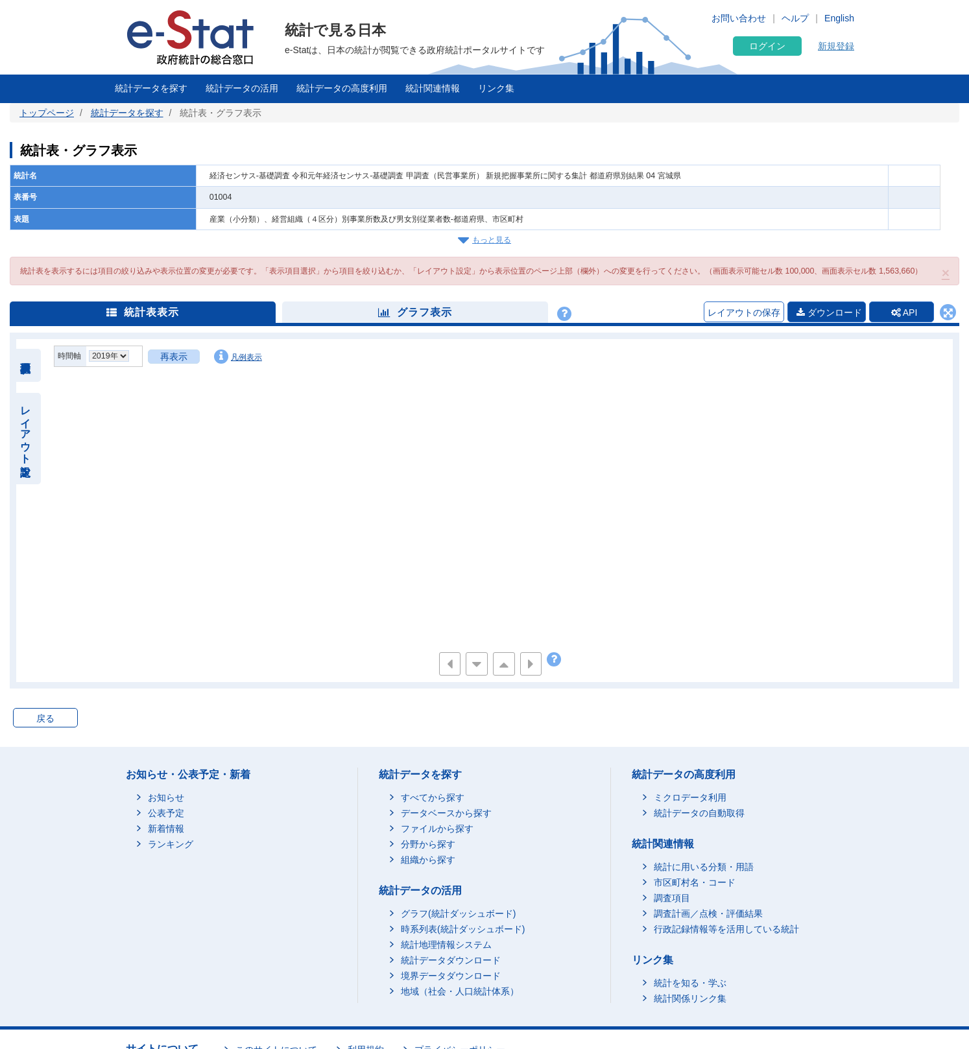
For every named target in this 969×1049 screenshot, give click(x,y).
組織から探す (428, 859)
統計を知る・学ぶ (690, 982)
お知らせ (166, 797)
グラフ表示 (415, 312)
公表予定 (166, 813)
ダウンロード (829, 312)
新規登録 (836, 46)
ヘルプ (795, 18)
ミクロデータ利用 (690, 797)
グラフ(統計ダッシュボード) (458, 913)
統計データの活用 (242, 88)
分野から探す (428, 844)
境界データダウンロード (451, 975)
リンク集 (496, 88)
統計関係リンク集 (690, 998)
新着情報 (166, 828)
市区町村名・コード (695, 882)
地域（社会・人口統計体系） (460, 991)
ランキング (170, 844)
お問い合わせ (739, 18)
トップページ (46, 113)
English (839, 18)
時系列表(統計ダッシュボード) (463, 929)
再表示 (173, 356)
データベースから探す (446, 813)
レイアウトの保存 (744, 312)
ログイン (767, 46)
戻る (45, 718)
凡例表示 (238, 356)
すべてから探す (432, 797)
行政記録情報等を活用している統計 (726, 929)
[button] (946, 272)
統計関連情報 (432, 88)
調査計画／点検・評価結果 (708, 913)
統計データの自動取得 (699, 813)
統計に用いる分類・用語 (704, 866)
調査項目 (672, 897)
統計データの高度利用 (341, 88)
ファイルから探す (437, 828)
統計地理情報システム (446, 944)
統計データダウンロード (451, 960)
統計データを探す (151, 88)
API (904, 312)
